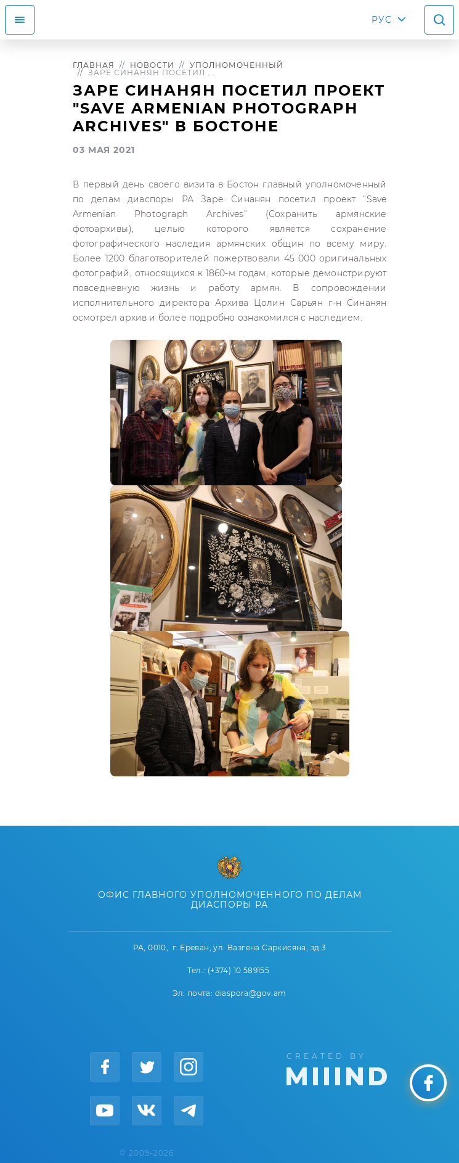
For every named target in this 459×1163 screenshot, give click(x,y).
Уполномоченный (236, 65)
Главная (94, 65)
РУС (382, 19)
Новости (152, 65)
